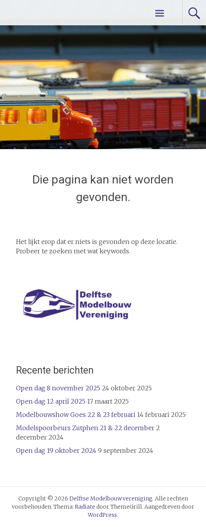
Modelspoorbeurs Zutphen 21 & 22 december (85, 428)
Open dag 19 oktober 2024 (56, 450)
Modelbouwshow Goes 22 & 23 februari (75, 414)
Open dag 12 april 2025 (50, 401)
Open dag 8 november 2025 (58, 388)
